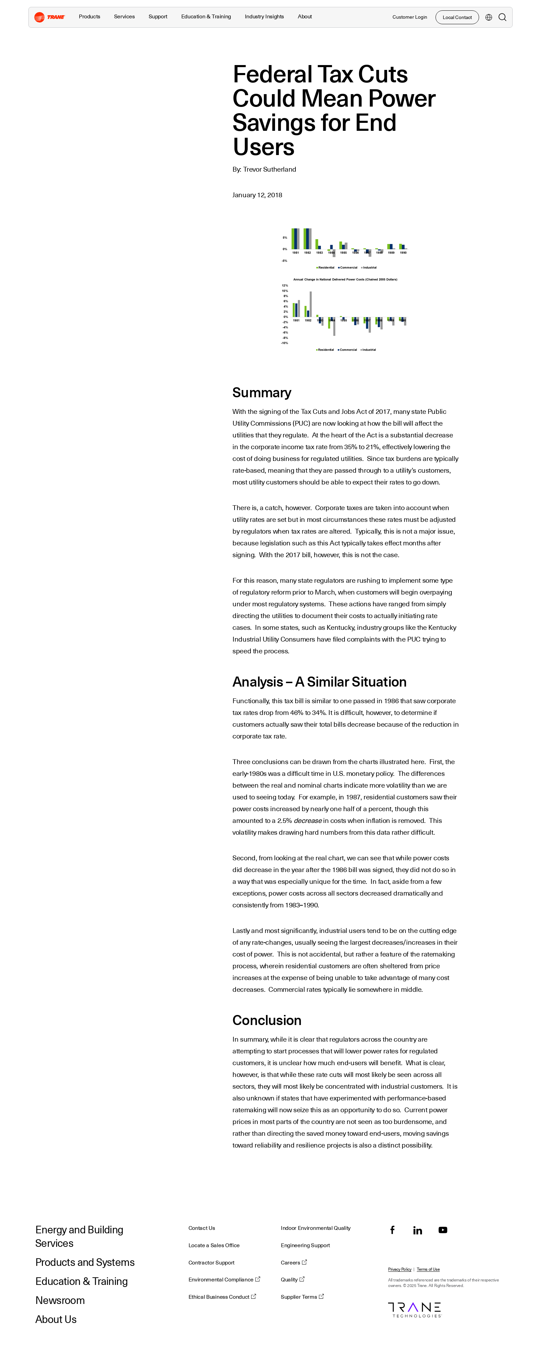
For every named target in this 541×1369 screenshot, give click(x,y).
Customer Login (410, 17)
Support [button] (158, 16)
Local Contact (457, 17)
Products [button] (89, 16)
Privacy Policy (399, 1269)
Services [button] (124, 16)
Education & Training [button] (206, 16)
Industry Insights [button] (264, 16)
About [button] (305, 16)
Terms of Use (428, 1269)
